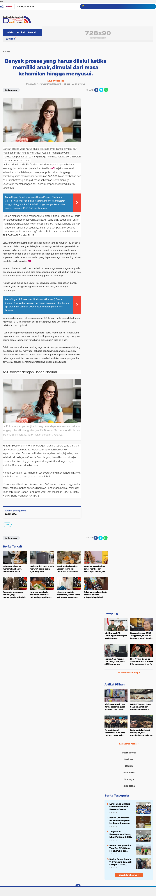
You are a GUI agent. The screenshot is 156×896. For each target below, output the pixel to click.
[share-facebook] (96, 90)
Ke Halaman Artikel (129, 744)
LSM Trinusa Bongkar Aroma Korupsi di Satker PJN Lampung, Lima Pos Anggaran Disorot (141, 661)
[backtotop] (78, 886)
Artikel (21, 32)
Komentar (11, 90)
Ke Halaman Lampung (129, 672)
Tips (7, 524)
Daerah (32, 32)
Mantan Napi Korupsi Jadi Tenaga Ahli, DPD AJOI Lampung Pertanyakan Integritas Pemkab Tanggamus (115, 661)
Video (11, 38)
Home (8, 6)
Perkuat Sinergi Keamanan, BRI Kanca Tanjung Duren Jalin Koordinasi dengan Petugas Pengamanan (115, 733)
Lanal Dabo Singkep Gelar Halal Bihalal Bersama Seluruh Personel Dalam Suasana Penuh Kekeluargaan (119, 807)
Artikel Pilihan (114, 684)
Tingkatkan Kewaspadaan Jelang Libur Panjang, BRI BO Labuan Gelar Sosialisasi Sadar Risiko (121, 834)
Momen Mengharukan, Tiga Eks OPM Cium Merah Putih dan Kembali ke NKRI (121, 848)
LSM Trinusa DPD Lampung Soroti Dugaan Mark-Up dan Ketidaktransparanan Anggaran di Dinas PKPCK (116, 636)
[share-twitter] (101, 90)
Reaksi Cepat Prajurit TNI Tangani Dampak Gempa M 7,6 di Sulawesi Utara (120, 862)
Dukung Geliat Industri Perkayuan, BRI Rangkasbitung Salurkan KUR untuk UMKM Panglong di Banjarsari (141, 733)
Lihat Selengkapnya (129, 875)
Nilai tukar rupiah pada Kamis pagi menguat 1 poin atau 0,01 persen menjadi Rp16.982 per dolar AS (115, 707)
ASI (53, 168)
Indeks (9, 32)
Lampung (111, 613)
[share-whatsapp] (106, 90)
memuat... (11, 513)
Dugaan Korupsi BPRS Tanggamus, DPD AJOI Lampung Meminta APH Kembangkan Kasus (141, 636)
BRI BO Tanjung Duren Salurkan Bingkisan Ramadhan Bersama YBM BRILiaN (140, 707)
